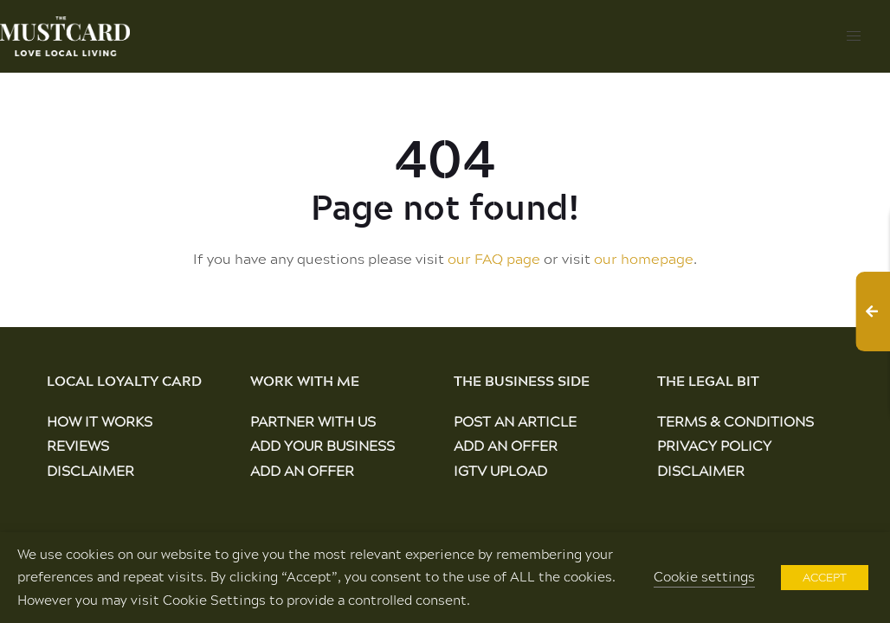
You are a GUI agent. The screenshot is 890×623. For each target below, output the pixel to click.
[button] (853, 36)
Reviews (78, 445)
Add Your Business (322, 445)
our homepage (643, 258)
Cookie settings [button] (704, 577)
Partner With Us (313, 421)
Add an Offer (302, 470)
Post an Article (515, 421)
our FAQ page (494, 258)
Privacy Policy (714, 445)
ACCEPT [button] (825, 577)
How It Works (99, 421)
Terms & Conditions (735, 421)
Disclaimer (90, 470)
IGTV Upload (500, 470)
